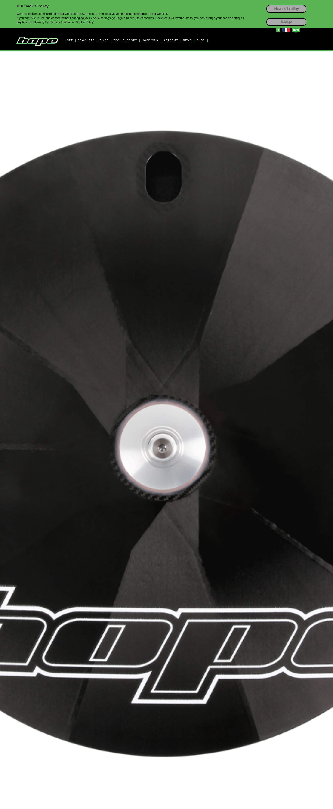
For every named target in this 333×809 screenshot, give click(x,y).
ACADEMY (170, 40)
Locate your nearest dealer (131, 675)
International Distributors (124, 693)
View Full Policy (286, 9)
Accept (286, 22)
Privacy (242, 783)
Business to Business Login (296, 30)
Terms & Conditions (222, 783)
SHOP (201, 40)
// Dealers (111, 663)
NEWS (187, 40)
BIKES (103, 40)
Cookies (257, 783)
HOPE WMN (150, 40)
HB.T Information (249, 436)
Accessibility (274, 783)
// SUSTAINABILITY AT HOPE (129, 645)
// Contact (40, 645)
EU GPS (292, 783)
